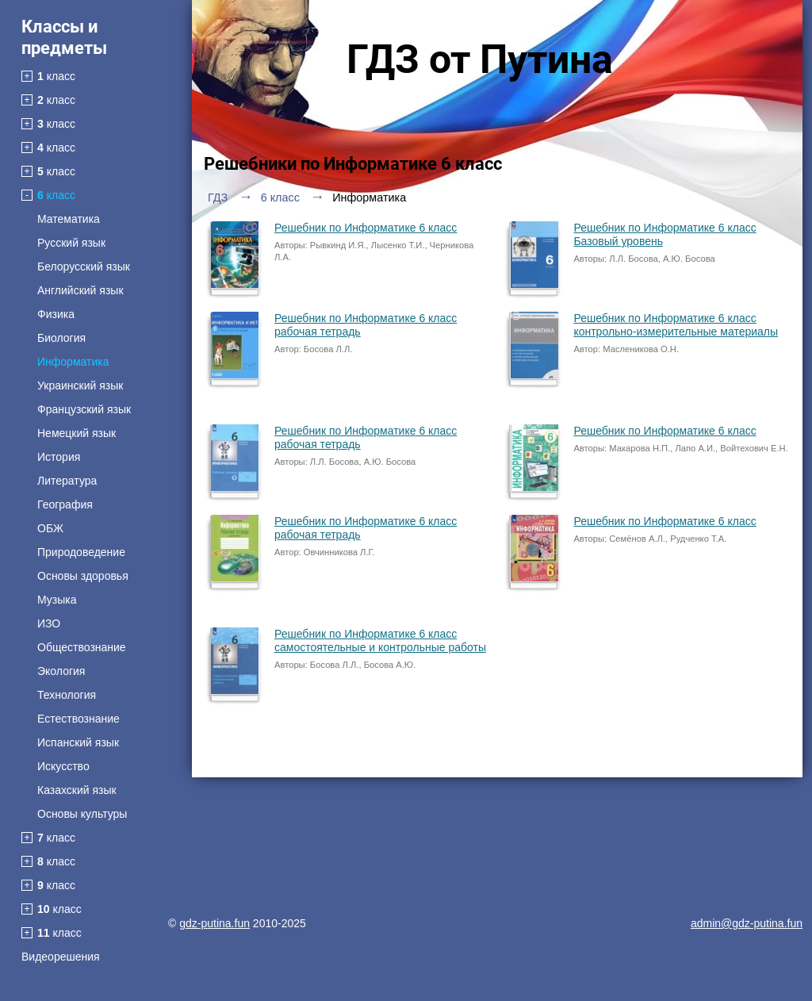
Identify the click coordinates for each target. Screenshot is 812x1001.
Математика (68, 219)
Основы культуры (82, 813)
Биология (61, 338)
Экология (61, 671)
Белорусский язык (83, 266)
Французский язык (84, 409)
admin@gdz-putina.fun (746, 923)
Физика (56, 314)
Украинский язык (80, 385)
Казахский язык (77, 790)
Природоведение (81, 552)
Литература (67, 480)
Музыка (57, 599)
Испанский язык (78, 742)
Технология (66, 694)
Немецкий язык (76, 433)
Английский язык (80, 290)
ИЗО (48, 623)
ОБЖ (50, 528)
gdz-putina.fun (214, 923)
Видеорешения (60, 956)
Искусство (63, 766)
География (65, 504)
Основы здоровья (82, 576)
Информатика (73, 361)
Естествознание (78, 718)
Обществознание (81, 647)
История (58, 457)
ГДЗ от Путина (480, 59)
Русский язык (71, 242)
